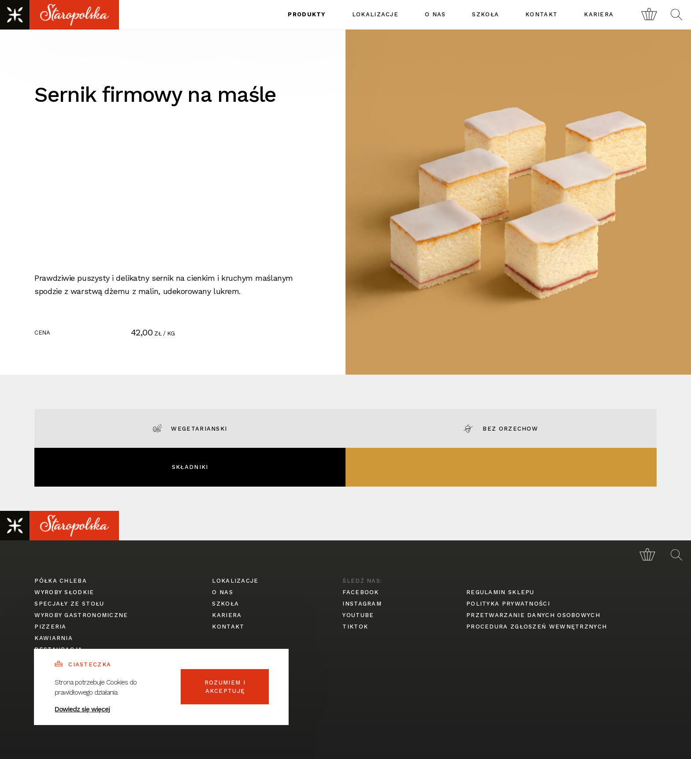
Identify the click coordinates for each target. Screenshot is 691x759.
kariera (598, 14)
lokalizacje (375, 14)
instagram (362, 603)
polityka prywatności (508, 603)
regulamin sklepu (500, 592)
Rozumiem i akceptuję (224, 687)
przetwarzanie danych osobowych (533, 615)
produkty (306, 14)
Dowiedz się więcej (82, 709)
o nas (435, 14)
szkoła (485, 14)
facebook (360, 592)
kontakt (541, 14)
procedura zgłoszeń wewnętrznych (536, 626)
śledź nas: (362, 580)
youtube (358, 615)
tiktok (355, 626)
